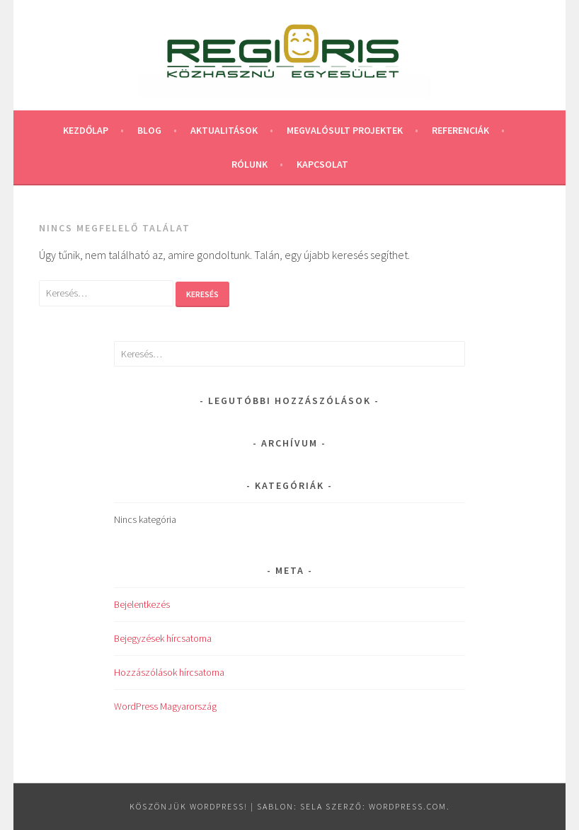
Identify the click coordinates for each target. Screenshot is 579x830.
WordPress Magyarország (165, 706)
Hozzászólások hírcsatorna (169, 672)
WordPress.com (408, 806)
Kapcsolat (322, 164)
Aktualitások (224, 130)
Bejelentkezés (142, 604)
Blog (149, 130)
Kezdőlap (85, 130)
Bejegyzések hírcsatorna (163, 638)
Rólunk (249, 164)
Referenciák (460, 130)
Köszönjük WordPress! (189, 806)
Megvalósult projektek (345, 130)
